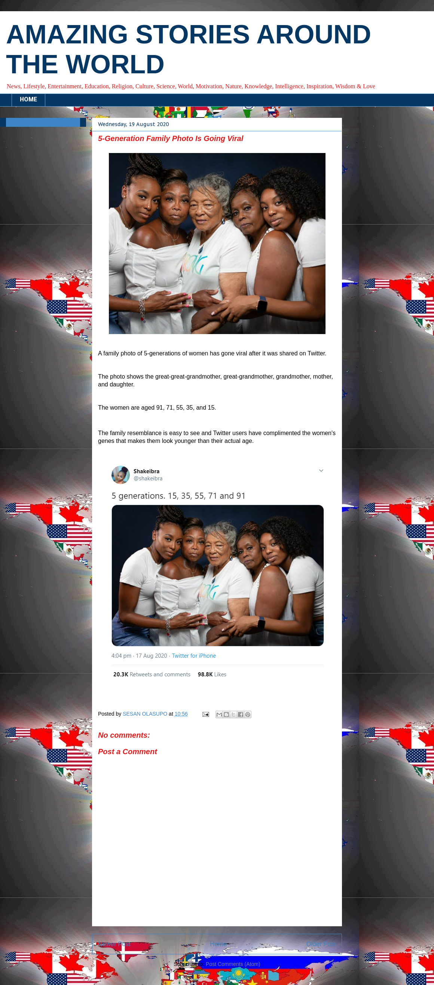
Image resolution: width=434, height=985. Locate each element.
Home (218, 944)
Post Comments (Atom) (233, 964)
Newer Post (114, 944)
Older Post (321, 944)
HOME (28, 100)
